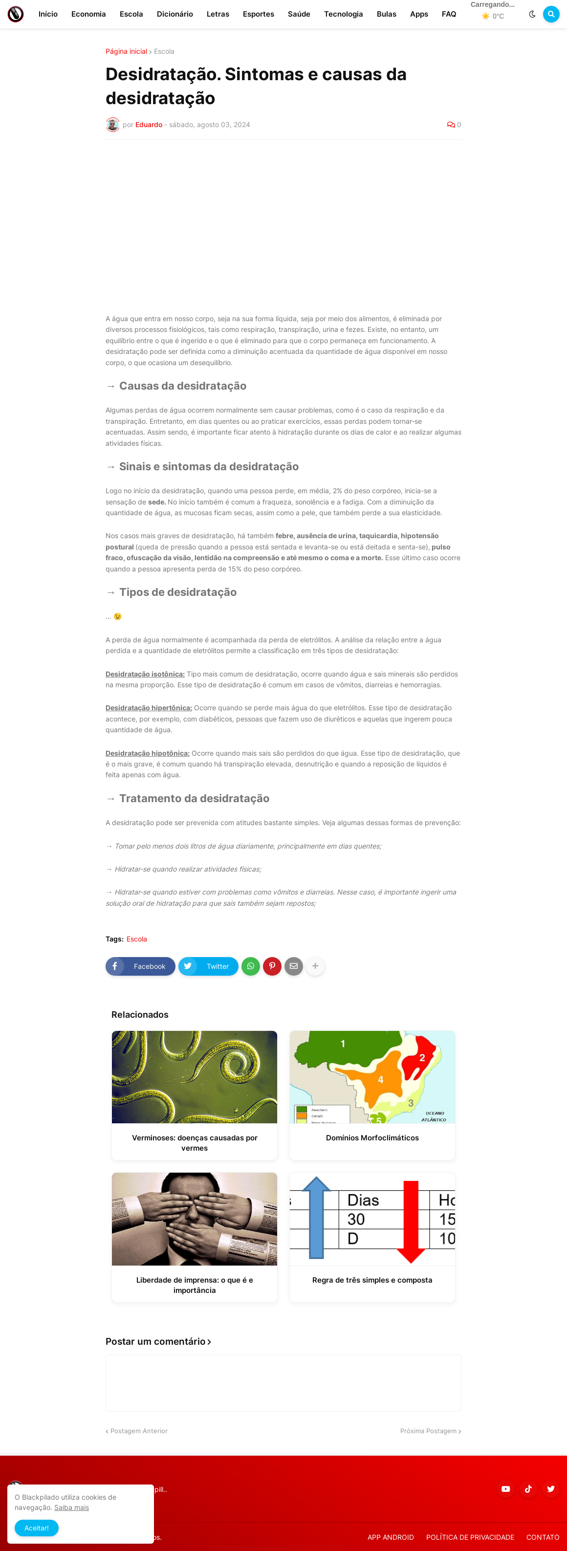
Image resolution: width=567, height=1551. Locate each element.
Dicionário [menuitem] (175, 14)
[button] (532, 14)
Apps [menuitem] (419, 14)
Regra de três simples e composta (372, 1280)
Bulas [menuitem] (386, 14)
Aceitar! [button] (36, 1528)
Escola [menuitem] (131, 14)
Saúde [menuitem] (299, 14)
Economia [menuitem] (88, 14)
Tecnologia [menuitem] (343, 14)
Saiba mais (71, 1507)
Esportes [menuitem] (258, 14)
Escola (164, 51)
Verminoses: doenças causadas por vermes (195, 1143)
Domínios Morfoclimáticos (372, 1137)
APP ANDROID (391, 1537)
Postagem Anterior (139, 1431)
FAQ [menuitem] (449, 14)
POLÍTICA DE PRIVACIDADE (470, 1537)
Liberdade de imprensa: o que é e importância (194, 1285)
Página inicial (126, 51)
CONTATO (543, 1537)
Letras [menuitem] (218, 14)
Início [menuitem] (48, 14)
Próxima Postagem (428, 1431)
